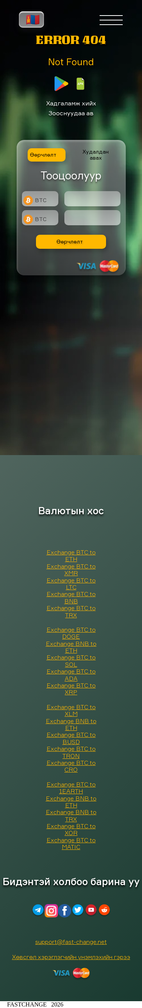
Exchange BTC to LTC (71, 583)
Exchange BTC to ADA (71, 674)
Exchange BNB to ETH (71, 647)
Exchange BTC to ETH (71, 555)
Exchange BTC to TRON (71, 752)
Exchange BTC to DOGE (71, 633)
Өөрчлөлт (69, 241)
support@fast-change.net (71, 941)
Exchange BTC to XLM (71, 710)
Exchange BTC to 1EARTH (71, 787)
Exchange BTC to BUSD (71, 738)
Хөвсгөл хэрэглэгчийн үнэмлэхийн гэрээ (71, 956)
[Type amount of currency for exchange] (92, 198)
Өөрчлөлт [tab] (43, 154)
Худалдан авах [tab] (96, 154)
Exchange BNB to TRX (71, 815)
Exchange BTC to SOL (71, 660)
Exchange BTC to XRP (71, 689)
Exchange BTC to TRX (71, 611)
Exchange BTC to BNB (71, 597)
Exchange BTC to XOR (71, 829)
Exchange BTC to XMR (71, 569)
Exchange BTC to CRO (71, 766)
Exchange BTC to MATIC (71, 843)
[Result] (92, 217)
